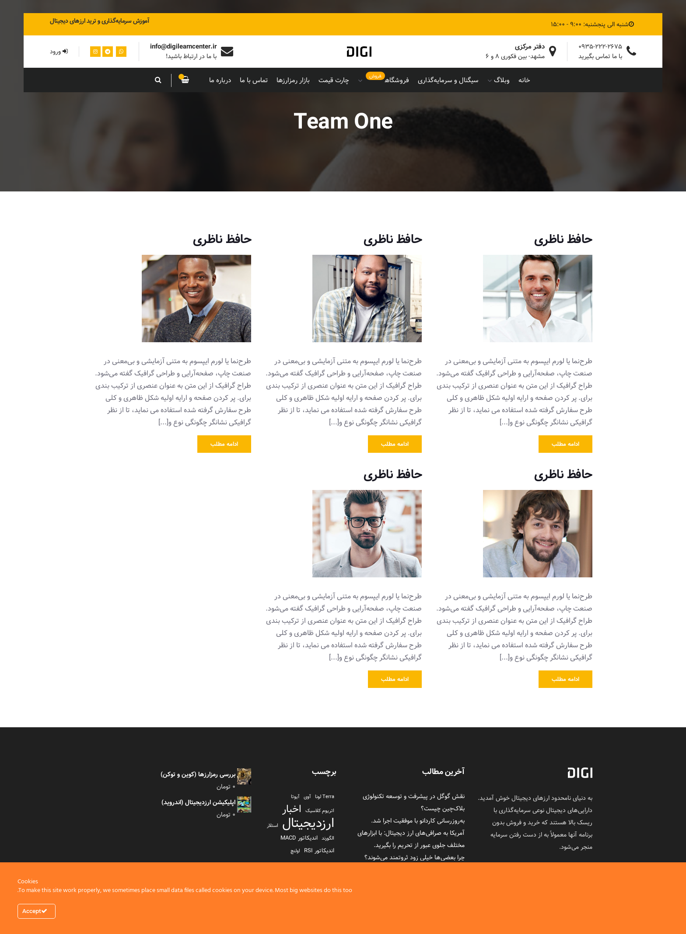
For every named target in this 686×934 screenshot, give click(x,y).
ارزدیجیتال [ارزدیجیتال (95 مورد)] (308, 823)
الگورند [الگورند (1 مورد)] (328, 838)
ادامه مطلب (565, 444)
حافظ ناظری (563, 239)
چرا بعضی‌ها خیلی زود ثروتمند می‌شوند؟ (414, 857)
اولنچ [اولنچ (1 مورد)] (295, 851)
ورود (59, 51)
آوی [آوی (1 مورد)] (307, 797)
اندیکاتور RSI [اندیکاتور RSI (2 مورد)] (319, 850)
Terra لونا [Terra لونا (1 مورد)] (324, 797)
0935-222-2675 (600, 47)
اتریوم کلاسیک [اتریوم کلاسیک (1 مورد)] (319, 811)
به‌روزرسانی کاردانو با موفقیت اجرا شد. (418, 821)
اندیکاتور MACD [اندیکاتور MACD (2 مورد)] (299, 838)
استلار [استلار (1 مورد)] (272, 826)
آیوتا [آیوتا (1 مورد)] (295, 797)
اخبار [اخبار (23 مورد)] (291, 809)
